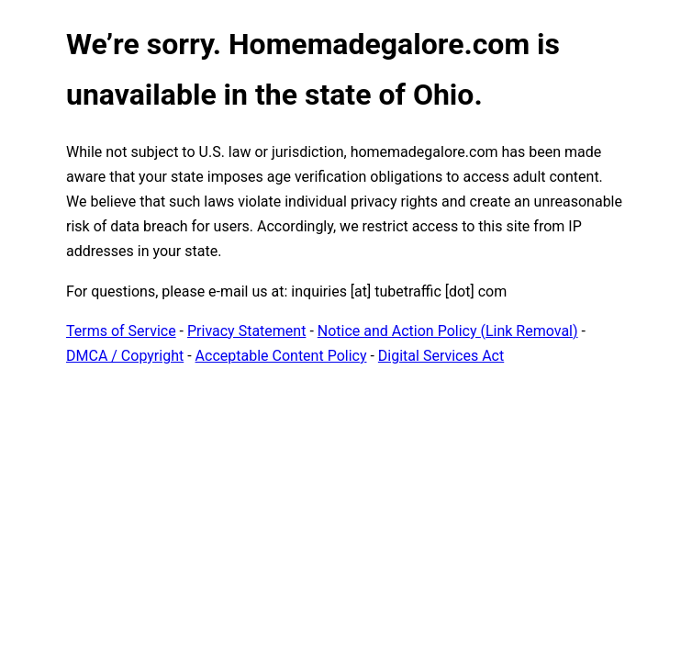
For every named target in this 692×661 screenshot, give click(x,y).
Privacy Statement (246, 331)
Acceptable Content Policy (281, 355)
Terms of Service (121, 331)
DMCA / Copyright (125, 355)
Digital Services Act (441, 355)
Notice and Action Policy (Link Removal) (448, 331)
